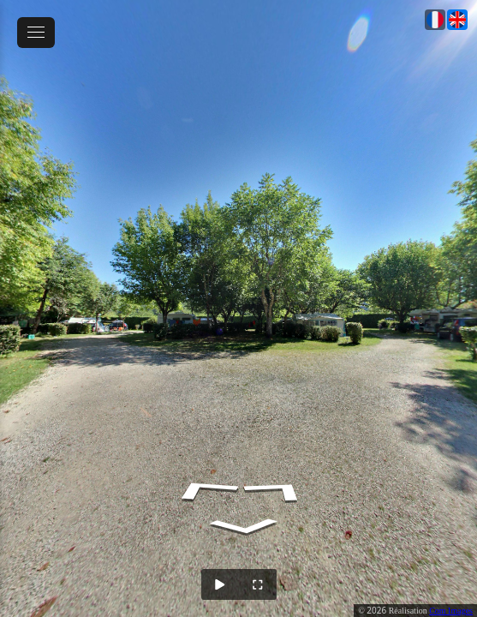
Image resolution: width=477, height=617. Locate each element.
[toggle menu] (36, 32)
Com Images (451, 610)
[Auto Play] (220, 584)
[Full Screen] (258, 584)
